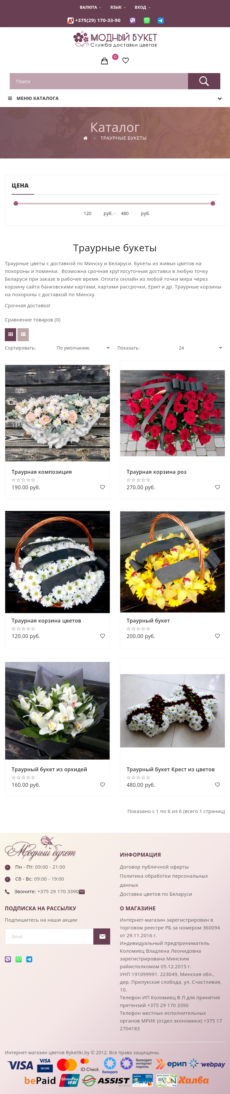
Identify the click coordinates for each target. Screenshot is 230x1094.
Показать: (129, 348)
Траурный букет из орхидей (49, 769)
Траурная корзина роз (157, 472)
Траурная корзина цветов (46, 620)
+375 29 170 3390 (57, 891)
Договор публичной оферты (154, 866)
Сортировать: (20, 348)
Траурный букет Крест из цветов (171, 769)
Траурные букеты (123, 138)
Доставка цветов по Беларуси (156, 894)
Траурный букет (148, 620)
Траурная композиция (42, 472)
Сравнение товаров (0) (32, 319)
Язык (118, 7)
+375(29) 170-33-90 (97, 20)
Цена (20, 185)
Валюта (90, 7)
